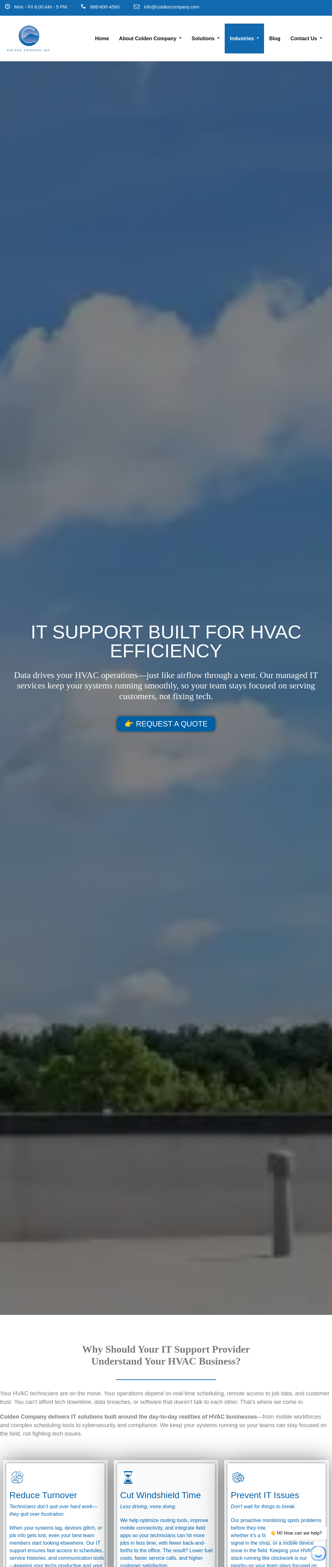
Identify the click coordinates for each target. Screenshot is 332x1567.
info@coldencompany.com (171, 6)
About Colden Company (150, 38)
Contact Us (306, 38)
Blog (274, 38)
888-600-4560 (104, 6)
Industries (244, 38)
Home (102, 38)
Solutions (206, 38)
